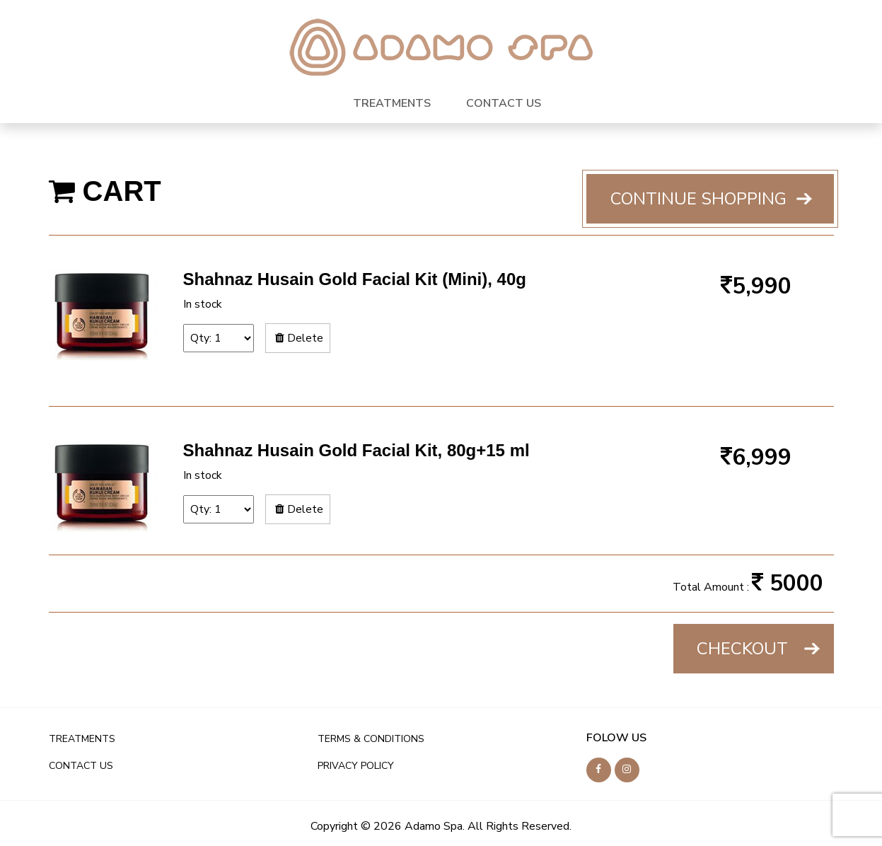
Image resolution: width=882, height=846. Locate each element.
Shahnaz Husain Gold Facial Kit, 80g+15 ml (356, 450)
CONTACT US (503, 103)
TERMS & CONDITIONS (371, 739)
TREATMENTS (392, 103)
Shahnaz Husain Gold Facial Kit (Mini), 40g (354, 279)
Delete (297, 338)
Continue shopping (698, 198)
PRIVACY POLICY (356, 765)
